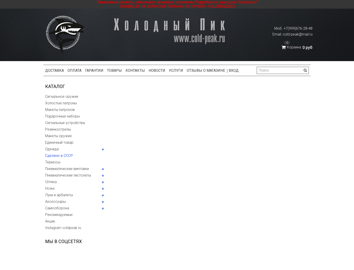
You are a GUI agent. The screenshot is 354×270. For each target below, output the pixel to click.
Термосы (52, 162)
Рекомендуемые (59, 215)
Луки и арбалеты (59, 195)
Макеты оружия (58, 136)
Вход (234, 70)
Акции (50, 221)
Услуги (176, 70)
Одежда (52, 149)
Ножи (49, 188)
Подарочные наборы (62, 116)
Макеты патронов (60, 110)
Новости (157, 70)
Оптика (51, 182)
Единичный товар (59, 142)
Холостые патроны (61, 103)
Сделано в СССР (59, 155)
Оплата (75, 70)
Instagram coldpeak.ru (63, 228)
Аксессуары (55, 201)
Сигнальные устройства (65, 123)
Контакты (135, 70)
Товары (114, 70)
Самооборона (57, 208)
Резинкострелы (58, 129)
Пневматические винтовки (67, 169)
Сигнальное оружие (61, 96)
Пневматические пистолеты (68, 175)
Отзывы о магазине (206, 70)
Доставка (54, 70)
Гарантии (94, 70)
